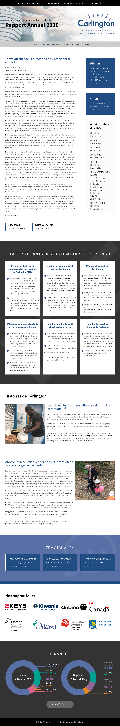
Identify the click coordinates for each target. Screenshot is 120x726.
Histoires (66, 44)
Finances (86, 44)
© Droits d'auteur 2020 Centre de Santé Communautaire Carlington (60, 722)
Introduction (45, 44)
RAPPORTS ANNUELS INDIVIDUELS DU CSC (63, 3)
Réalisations (56, 44)
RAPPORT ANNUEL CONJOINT (29, 3)
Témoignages (75, 44)
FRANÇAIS (95, 3)
